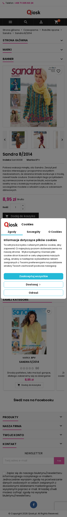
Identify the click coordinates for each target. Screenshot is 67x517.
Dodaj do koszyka (20, 216)
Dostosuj (33, 284)
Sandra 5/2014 (29, 362)
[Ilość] (15, 207)
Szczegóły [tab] (33, 232)
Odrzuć (33, 293)
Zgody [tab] (12, 232)
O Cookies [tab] (55, 232)
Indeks (7, 160)
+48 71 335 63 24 (23, 2)
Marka (31, 160)
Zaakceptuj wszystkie (33, 276)
